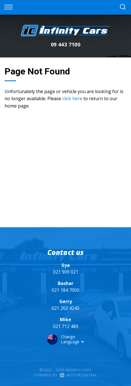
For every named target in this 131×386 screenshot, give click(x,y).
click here (72, 98)
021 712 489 (65, 326)
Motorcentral (78, 375)
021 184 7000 (65, 290)
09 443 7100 (65, 44)
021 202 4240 (65, 308)
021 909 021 (65, 272)
